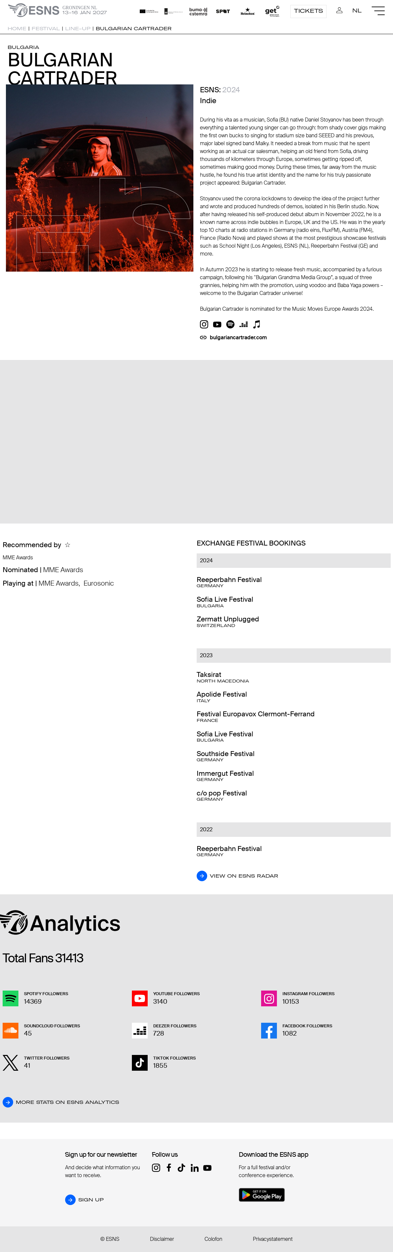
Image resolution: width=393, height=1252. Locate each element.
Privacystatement (273, 1239)
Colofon (213, 1239)
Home (17, 29)
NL (357, 10)
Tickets (308, 11)
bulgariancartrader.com (238, 337)
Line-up (77, 29)
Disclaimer (162, 1239)
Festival (46, 29)
